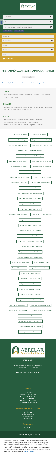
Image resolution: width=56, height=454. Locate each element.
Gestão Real (28, 428)
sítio (16, 97)
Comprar (24, 83)
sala (12, 97)
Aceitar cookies (29, 451)
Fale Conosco (28, 412)
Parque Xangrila (33, 122)
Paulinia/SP (49, 107)
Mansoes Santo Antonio (26, 120)
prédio (48, 95)
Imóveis (32, 83)
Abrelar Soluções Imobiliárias (10, 83)
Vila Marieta (39, 120)
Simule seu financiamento (28, 402)
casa (5, 95)
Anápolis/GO (8, 107)
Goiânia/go (18, 107)
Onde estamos (28, 416)
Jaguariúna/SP (39, 107)
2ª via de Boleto (28, 392)
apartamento (13, 95)
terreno (22, 95)
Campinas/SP (40, 83)
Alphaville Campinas (36, 125)
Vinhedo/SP (27, 110)
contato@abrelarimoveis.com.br (29, 372)
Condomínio (9, 58)
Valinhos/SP (17, 110)
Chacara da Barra (10, 120)
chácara (36, 95)
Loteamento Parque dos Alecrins (15, 122)
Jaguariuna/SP (28, 107)
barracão (29, 95)
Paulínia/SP (8, 110)
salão (42, 95)
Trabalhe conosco (28, 414)
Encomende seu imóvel (28, 396)
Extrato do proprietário (28, 394)
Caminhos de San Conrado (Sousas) (16, 125)
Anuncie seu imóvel (28, 398)
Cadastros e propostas (28, 400)
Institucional (28, 418)
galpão (6, 97)
